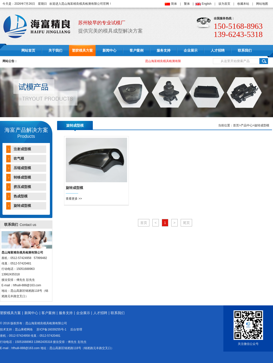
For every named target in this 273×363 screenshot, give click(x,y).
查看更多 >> (74, 198)
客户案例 (136, 50)
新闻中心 (109, 50)
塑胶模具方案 (82, 50)
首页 (236, 125)
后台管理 (76, 329)
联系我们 (245, 50)
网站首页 (28, 50)
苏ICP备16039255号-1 (51, 329)
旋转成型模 (22, 206)
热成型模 (21, 196)
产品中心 (247, 125)
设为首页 (224, 3)
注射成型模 (22, 149)
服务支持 (164, 50)
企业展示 (191, 50)
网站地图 (262, 3)
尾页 (186, 223)
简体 (174, 3)
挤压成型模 (22, 187)
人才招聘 (218, 50)
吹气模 (19, 158)
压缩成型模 (22, 168)
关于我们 (55, 50)
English (206, 3)
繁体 (187, 3)
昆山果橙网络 (24, 329)
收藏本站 (243, 3)
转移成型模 (22, 177)
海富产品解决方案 (26, 130)
